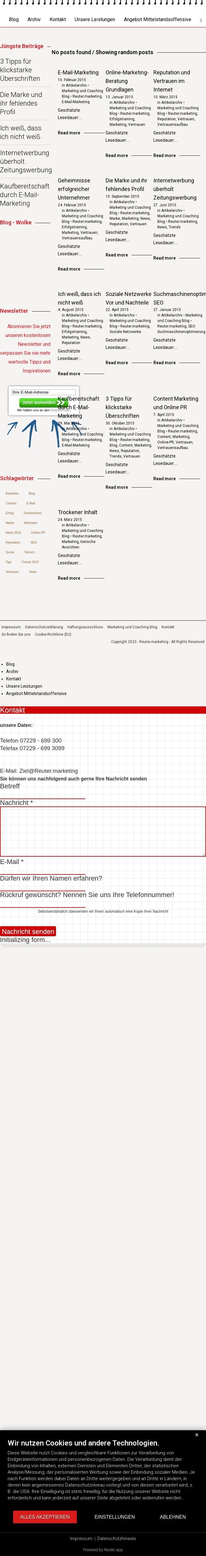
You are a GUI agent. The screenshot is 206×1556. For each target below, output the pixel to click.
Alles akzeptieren (45, 1517)
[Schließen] (196, 1434)
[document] (103, 1474)
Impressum (81, 1538)
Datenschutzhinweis (116, 1538)
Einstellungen (115, 1517)
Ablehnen (173, 1517)
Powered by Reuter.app (103, 1549)
